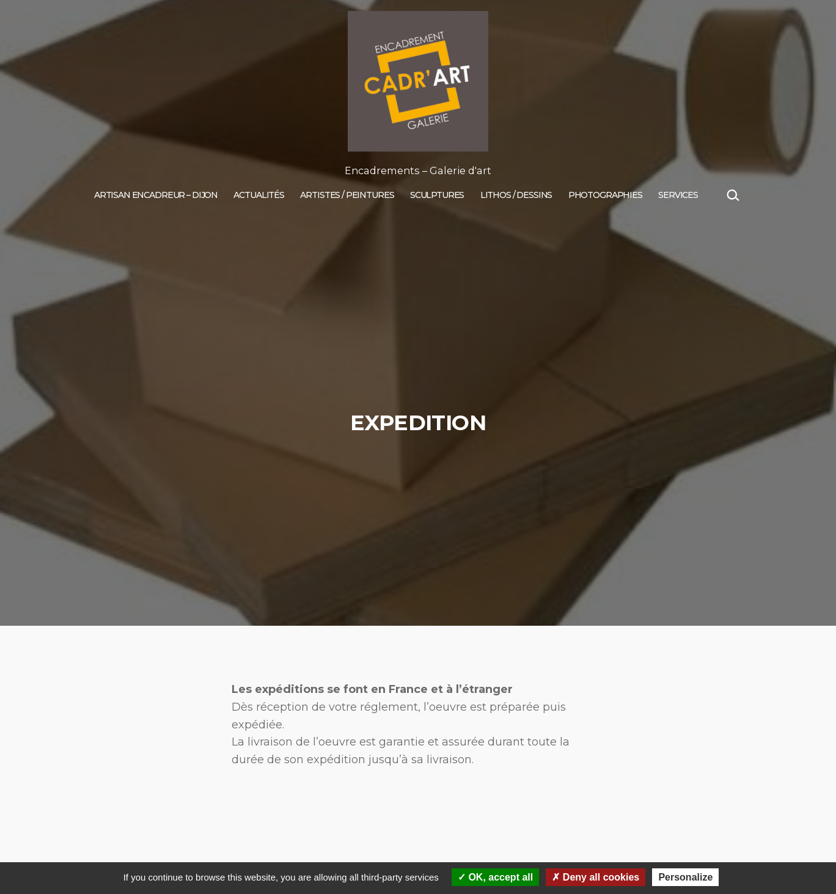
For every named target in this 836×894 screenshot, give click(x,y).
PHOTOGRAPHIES (605, 194)
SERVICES (678, 194)
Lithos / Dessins (516, 194)
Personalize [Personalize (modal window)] (685, 877)
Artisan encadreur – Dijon (156, 194)
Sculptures (437, 194)
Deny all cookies (595, 877)
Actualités (258, 194)
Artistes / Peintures (347, 194)
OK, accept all (495, 877)
